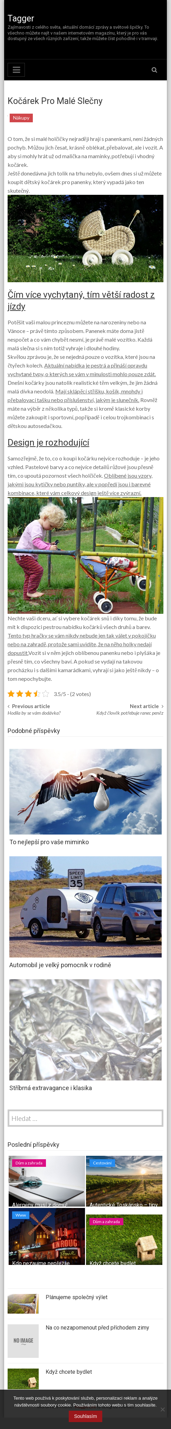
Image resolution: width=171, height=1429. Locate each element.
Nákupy (21, 118)
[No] (162, 1409)
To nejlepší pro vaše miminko (49, 842)
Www (21, 1215)
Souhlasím (85, 1416)
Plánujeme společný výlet (76, 1297)
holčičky (57, 138)
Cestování (102, 1162)
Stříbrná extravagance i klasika (50, 1088)
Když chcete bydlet (112, 1263)
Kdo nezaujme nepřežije (41, 1263)
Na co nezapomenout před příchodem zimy (97, 1327)
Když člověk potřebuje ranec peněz (129, 713)
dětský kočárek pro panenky (57, 182)
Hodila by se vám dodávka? (34, 713)
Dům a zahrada (29, 1162)
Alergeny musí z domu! (40, 1205)
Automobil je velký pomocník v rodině (60, 965)
